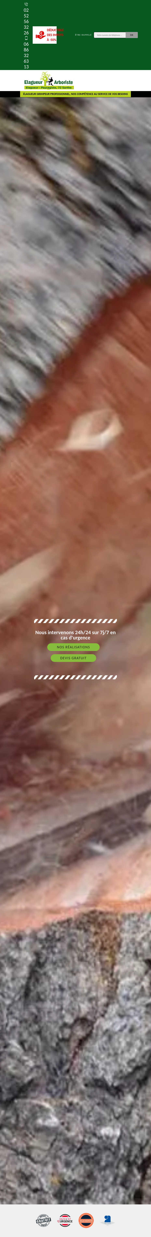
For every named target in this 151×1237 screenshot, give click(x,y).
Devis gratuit (73, 658)
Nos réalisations (73, 647)
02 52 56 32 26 (26, 18)
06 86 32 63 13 (26, 52)
